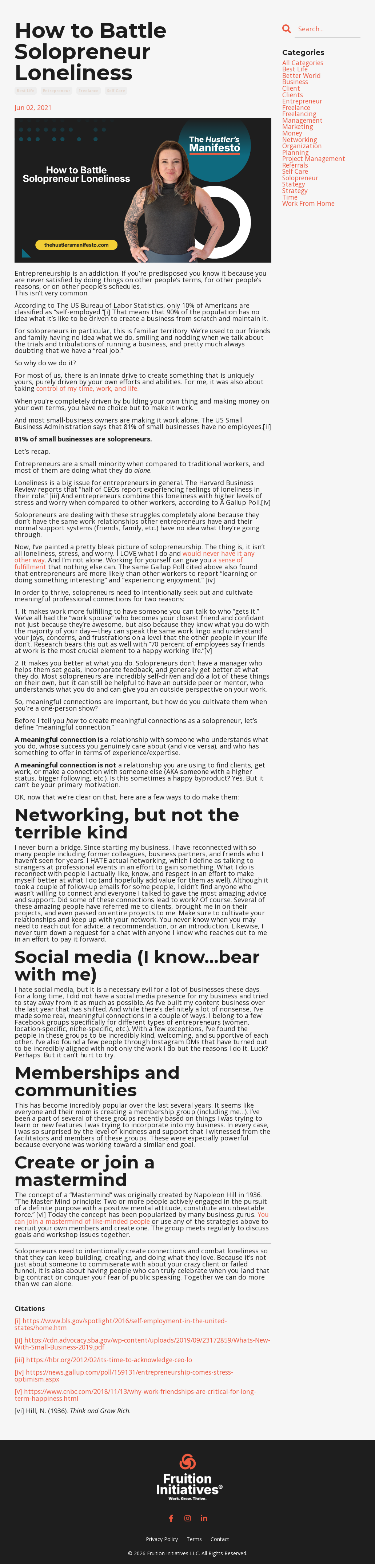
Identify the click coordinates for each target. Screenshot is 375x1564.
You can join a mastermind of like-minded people (142, 1217)
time (290, 200)
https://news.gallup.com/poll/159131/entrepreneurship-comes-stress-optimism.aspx (130, 1373)
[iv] (19, 1369)
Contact (220, 1536)
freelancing (300, 115)
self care (116, 90)
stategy (294, 187)
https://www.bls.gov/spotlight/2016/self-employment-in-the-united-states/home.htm (125, 1323)
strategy (295, 194)
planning (296, 155)
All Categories (304, 63)
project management (315, 161)
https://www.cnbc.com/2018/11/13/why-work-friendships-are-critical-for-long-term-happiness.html (141, 1392)
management (303, 122)
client (291, 89)
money (292, 135)
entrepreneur (56, 90)
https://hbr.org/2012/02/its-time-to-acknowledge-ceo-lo (113, 1357)
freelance (89, 90)
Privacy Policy (162, 1536)
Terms (194, 1536)
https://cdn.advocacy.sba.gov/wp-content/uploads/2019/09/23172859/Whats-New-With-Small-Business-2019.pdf (140, 1341)
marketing (298, 128)
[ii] (19, 1338)
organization (302, 148)
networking (300, 141)
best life (26, 90)
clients (293, 96)
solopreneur (301, 181)
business (296, 82)
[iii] (19, 1357)
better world (302, 76)
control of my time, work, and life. (89, 388)
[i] (18, 1319)
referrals (296, 168)
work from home (310, 207)
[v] (18, 1388)
